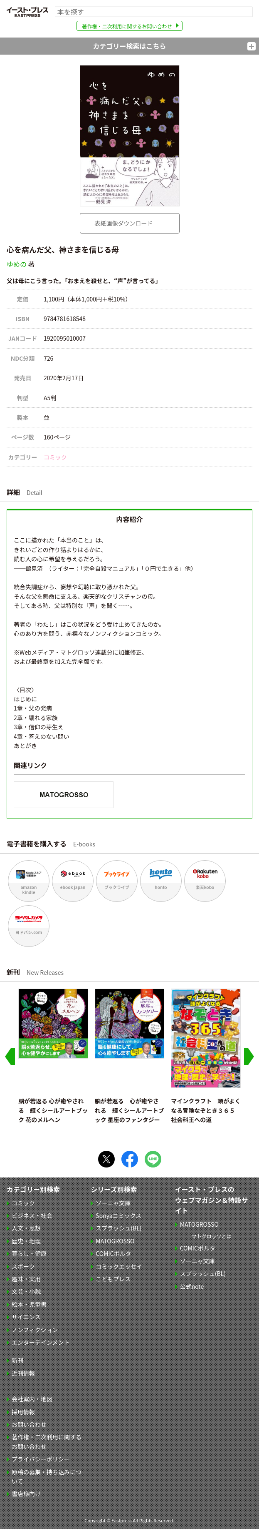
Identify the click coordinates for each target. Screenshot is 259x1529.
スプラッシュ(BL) (118, 1228)
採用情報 (23, 1412)
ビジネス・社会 (32, 1215)
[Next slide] (249, 1056)
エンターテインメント (41, 1342)
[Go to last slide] (10, 1056)
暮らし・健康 (29, 1253)
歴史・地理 (26, 1241)
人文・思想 (26, 1228)
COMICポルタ (113, 1253)
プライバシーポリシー (41, 1459)
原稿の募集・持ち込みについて (46, 1476)
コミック (55, 457)
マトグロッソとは (212, 1236)
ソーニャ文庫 (113, 1203)
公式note (192, 1286)
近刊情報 (23, 1373)
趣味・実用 (26, 1279)
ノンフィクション (35, 1330)
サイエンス (26, 1317)
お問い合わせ (29, 1424)
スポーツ (23, 1266)
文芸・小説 (26, 1291)
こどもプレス (113, 1279)
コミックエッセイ (119, 1266)
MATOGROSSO (115, 1241)
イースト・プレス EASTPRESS (27, 12)
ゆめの (17, 264)
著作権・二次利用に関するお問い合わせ (127, 26)
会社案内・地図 (32, 1399)
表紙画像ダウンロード (124, 223)
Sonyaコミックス (118, 1215)
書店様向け (26, 1493)
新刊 (17, 1360)
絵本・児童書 (29, 1304)
